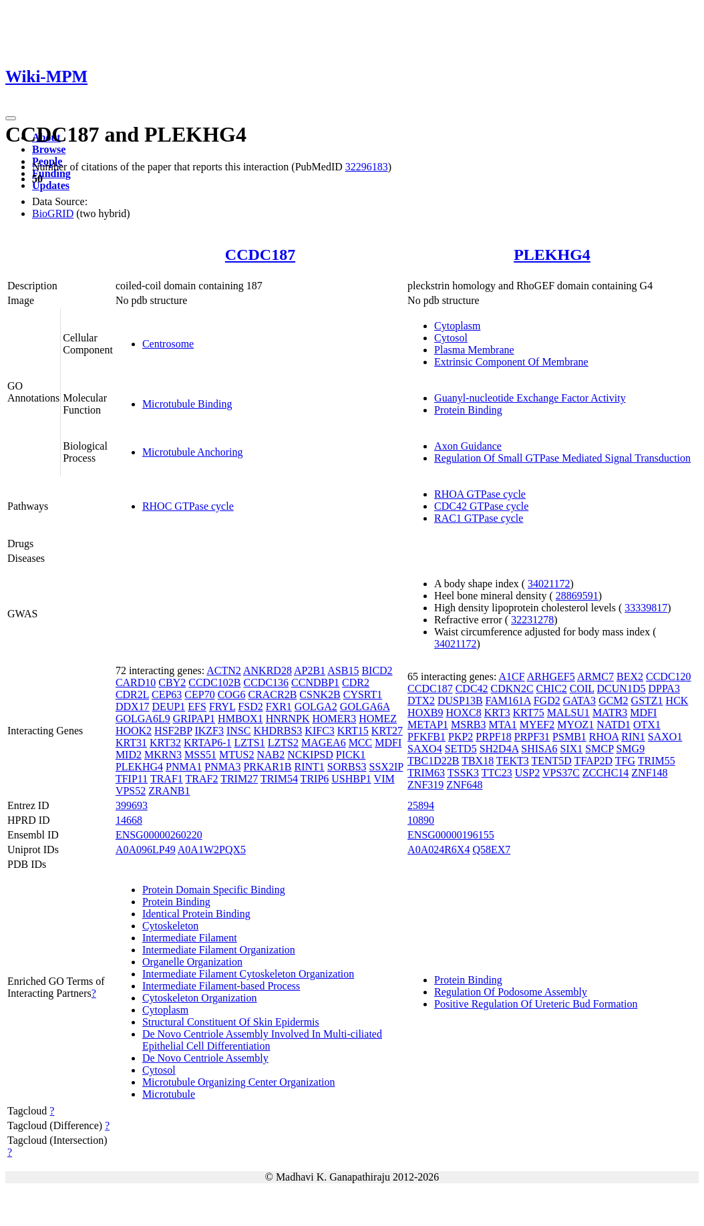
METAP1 (427, 724)
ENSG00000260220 (159, 834)
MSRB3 (468, 724)
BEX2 (630, 676)
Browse (48, 149)
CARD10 (136, 682)
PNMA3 (222, 766)
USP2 (527, 772)
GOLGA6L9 (143, 718)
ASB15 (343, 670)
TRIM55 (656, 760)
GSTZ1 (647, 700)
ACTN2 (223, 670)
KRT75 (528, 712)
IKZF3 (209, 730)
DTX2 (421, 700)
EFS (197, 706)
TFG (625, 760)
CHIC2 (551, 688)
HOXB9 (425, 712)
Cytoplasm (457, 325)
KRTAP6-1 (208, 742)
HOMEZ (378, 718)
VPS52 (131, 790)
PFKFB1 (426, 736)
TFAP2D (593, 760)
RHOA (604, 736)
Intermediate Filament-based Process (221, 985)
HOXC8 (463, 712)
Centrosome (168, 343)
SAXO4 (424, 748)
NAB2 (271, 754)
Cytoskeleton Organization (199, 998)
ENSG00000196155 (450, 834)
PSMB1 (569, 736)
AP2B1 (309, 670)
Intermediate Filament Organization (218, 949)
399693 (132, 805)
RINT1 (310, 766)
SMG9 (630, 748)
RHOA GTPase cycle (480, 494)
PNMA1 (184, 766)
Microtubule (168, 1094)
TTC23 (497, 772)
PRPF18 (493, 736)
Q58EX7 (491, 849)
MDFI (388, 742)
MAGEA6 (323, 742)
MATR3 (609, 712)
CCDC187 (260, 254)
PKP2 (460, 736)
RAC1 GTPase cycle (478, 518)
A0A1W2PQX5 (212, 849)
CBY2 (172, 682)
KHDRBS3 (277, 730)
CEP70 (199, 694)
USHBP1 (351, 778)
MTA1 (503, 724)
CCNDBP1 (315, 682)
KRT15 (353, 730)
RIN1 (633, 736)
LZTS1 (249, 742)
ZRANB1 (169, 790)
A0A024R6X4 (438, 849)
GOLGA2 (316, 706)
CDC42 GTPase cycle (481, 506)
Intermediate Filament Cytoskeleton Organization (248, 973)
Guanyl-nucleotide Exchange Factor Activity (530, 398)
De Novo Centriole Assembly (205, 1058)
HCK (677, 700)
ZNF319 (425, 784)
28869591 (577, 595)
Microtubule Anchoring (192, 452)
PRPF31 (532, 736)
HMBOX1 (240, 718)
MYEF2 (537, 724)
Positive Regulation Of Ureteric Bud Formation (535, 1004)
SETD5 (461, 748)
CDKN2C (512, 688)
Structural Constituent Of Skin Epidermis (230, 1022)
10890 (420, 820)
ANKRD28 (267, 670)
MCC (361, 742)
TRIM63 (426, 772)
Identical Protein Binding (196, 913)
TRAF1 (166, 778)
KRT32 (165, 742)
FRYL (222, 706)
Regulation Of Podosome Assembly (510, 992)
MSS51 (200, 754)
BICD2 (376, 670)
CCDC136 (266, 682)
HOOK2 (134, 730)
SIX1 (571, 748)
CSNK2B (319, 694)
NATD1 (613, 724)
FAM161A (508, 700)
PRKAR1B (267, 766)
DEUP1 (169, 706)
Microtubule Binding (187, 404)
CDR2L (132, 694)
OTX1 (647, 724)
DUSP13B (460, 700)
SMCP (599, 748)
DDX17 (133, 706)
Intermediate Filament (189, 937)
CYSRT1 (363, 694)
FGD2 (547, 700)
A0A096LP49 (146, 849)
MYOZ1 (575, 724)
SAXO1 (665, 736)
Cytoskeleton (170, 925)
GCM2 (613, 700)
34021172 (549, 583)
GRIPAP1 (194, 718)
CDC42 (472, 688)
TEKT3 (512, 760)
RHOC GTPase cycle (188, 506)
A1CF (511, 676)
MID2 (129, 754)
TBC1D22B (433, 760)
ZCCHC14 (605, 772)
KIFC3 (319, 730)
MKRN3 (163, 754)
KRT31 (131, 742)
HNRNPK (288, 718)
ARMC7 (595, 676)
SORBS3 (347, 766)
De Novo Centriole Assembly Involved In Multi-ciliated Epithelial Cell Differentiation (262, 1040)
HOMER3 (334, 718)
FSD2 (250, 706)
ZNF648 (464, 784)
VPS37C (561, 772)
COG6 (232, 694)
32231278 (532, 619)
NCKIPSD (310, 754)
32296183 (366, 166)
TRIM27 (239, 778)
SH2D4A (499, 748)
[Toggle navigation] (10, 118)
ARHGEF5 (551, 676)
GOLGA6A (365, 706)
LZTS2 (283, 742)
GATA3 (579, 700)
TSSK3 (463, 772)
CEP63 (167, 694)
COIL (582, 688)
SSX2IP (386, 766)
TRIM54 (279, 778)
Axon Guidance (468, 446)
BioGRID (52, 213)
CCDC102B (214, 682)
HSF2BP (173, 730)
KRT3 (497, 712)
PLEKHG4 (552, 254)
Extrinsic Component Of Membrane (511, 361)
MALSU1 (568, 712)
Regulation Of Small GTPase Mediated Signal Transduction (562, 458)
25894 (420, 805)
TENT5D (551, 760)
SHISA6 (539, 748)
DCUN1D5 (621, 688)
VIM (384, 778)
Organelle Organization (192, 961)
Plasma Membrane (474, 349)
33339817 (646, 607)
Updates (50, 185)
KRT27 (387, 730)
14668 (129, 820)
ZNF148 (649, 772)
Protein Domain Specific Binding (213, 889)
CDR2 (355, 682)
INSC (238, 730)
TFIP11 (132, 778)
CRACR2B (272, 694)
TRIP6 (315, 778)
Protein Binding (468, 410)
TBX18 (478, 760)
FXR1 (279, 706)
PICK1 (350, 754)
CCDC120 (668, 676)
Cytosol (451, 337)
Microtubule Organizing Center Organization (238, 1082)
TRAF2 (202, 778)
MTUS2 (236, 754)
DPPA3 (663, 688)
